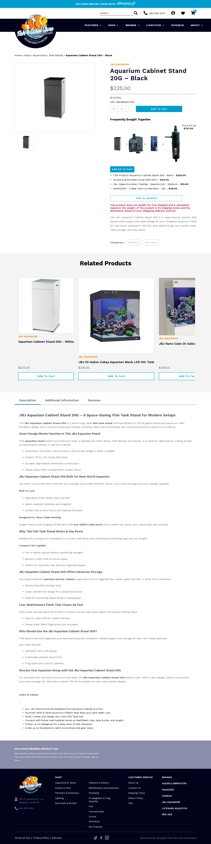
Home (18, 55)
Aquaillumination (174, 783)
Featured (93, 25)
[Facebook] (101, 838)
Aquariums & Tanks (65, 782)
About (197, 25)
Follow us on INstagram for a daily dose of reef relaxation (58, 724)
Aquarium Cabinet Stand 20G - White (46, 341)
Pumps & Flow (63, 788)
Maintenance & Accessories (104, 788)
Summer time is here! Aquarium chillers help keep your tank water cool (67, 712)
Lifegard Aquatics (174, 808)
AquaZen (168, 789)
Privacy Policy (41, 837)
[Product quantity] (121, 109)
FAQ (130, 803)
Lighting (59, 798)
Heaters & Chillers (99, 782)
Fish (91, 806)
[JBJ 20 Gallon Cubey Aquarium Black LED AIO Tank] (116, 316)
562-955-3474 (157, 13)
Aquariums (39, 55)
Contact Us (134, 788)
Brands (133, 25)
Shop (113, 25)
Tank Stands (56, 55)
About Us (133, 782)
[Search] (135, 13)
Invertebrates (96, 811)
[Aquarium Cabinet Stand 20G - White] (46, 305)
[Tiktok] (95, 838)
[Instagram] (107, 838)
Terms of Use (22, 837)
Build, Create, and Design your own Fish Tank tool (54, 716)
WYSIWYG (177, 25)
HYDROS (167, 795)
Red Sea (167, 814)
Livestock (155, 25)
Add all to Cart (122, 169)
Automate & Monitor (66, 803)
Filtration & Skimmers (67, 793)
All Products (95, 826)
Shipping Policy (136, 793)
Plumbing (94, 793)
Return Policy (135, 798)
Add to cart (159, 108)
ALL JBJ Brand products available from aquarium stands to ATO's (64, 708)
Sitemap (57, 837)
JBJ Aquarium (119, 64)
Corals (92, 816)
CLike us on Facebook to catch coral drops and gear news (59, 727)
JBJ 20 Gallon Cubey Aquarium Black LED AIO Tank (116, 362)
